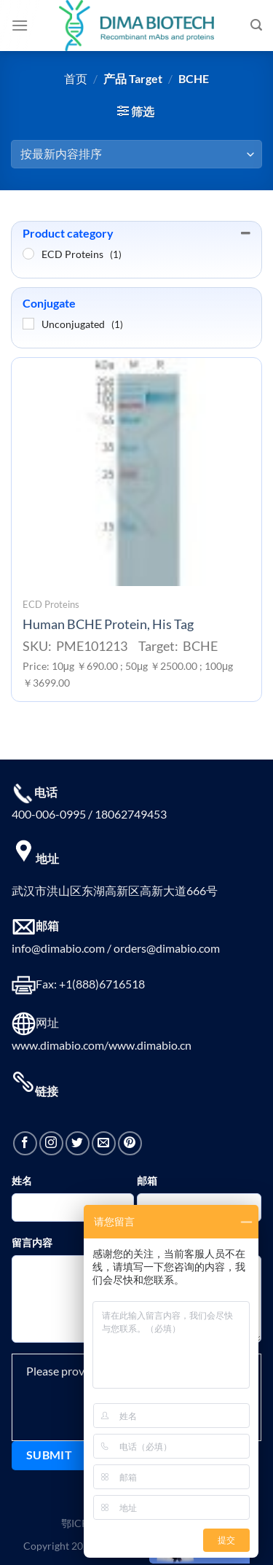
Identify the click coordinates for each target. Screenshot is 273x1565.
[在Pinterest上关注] (130, 1143)
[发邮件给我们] (104, 1143)
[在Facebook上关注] (25, 1143)
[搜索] (256, 25)
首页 (75, 78)
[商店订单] (136, 154)
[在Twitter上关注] (78, 1143)
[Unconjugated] (28, 323)
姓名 (22, 1180)
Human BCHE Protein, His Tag (108, 624)
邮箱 (147, 1180)
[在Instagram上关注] (51, 1143)
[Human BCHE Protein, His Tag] (136, 472)
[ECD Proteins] (28, 253)
